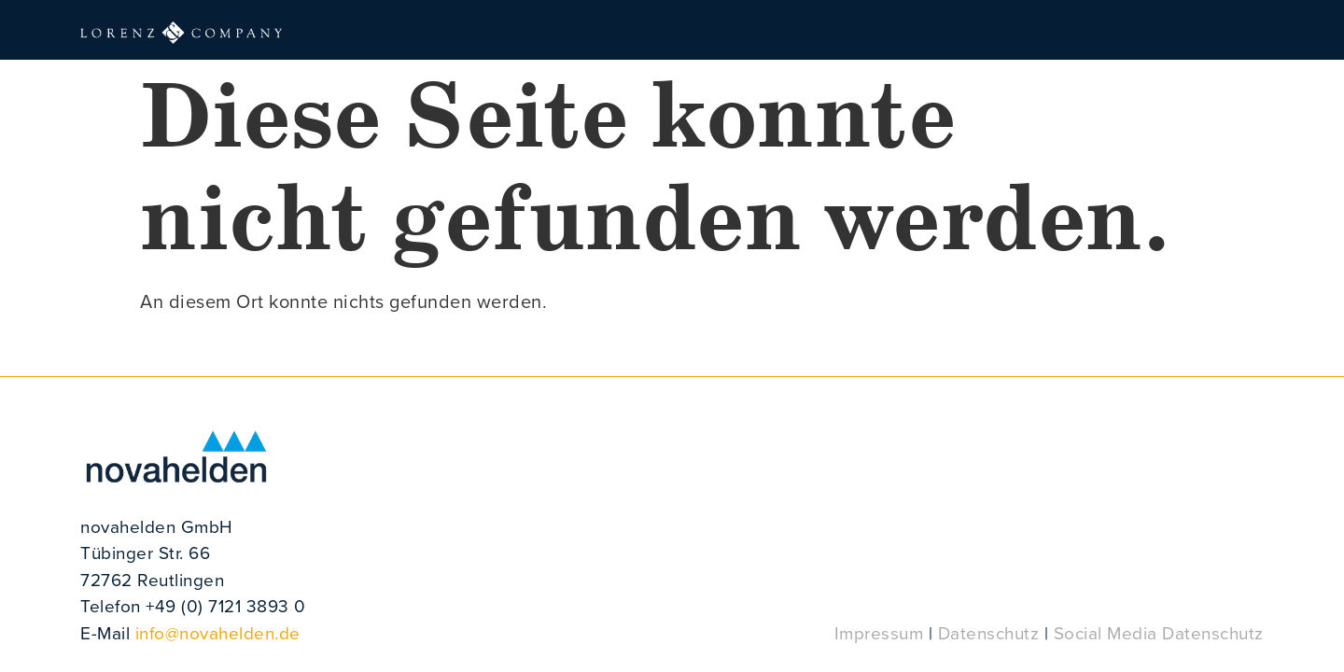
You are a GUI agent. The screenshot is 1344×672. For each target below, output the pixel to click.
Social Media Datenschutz (1159, 632)
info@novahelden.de (218, 632)
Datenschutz (989, 632)
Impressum (879, 632)
